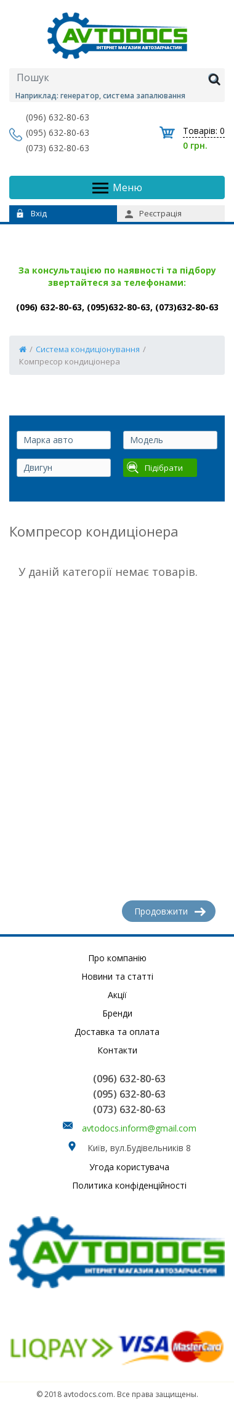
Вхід (32, 213)
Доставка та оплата (117, 1031)
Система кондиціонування (88, 349)
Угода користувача (129, 1167)
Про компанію (117, 958)
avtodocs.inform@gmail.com (139, 1128)
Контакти (117, 1050)
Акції (117, 995)
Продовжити (170, 911)
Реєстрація (153, 213)
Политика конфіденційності (129, 1185)
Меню (117, 188)
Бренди (117, 1013)
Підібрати (155, 467)
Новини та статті (117, 976)
